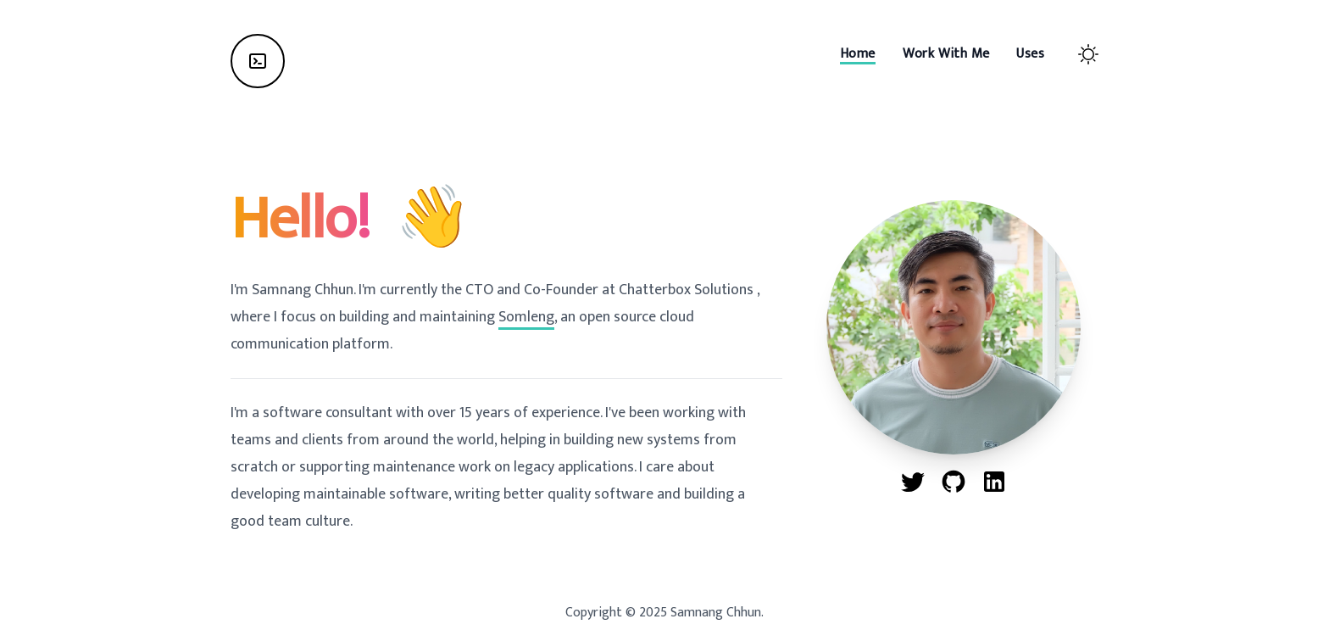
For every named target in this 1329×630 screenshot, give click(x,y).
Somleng (526, 317)
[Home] (258, 61)
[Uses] (1030, 54)
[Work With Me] (946, 54)
